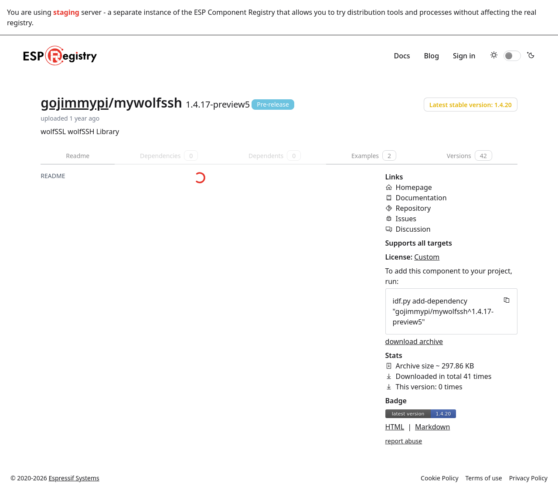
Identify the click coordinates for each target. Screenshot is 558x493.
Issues (406, 218)
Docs (402, 56)
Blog (431, 56)
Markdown (432, 427)
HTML (395, 427)
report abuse (403, 441)
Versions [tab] (469, 155)
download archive (414, 341)
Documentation (421, 198)
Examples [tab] (373, 155)
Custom (426, 257)
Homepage (414, 187)
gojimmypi (75, 102)
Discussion (413, 229)
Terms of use (484, 478)
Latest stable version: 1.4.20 (470, 105)
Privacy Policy (528, 478)
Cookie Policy (439, 478)
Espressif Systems (74, 478)
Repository (413, 208)
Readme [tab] (77, 156)
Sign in (464, 56)
